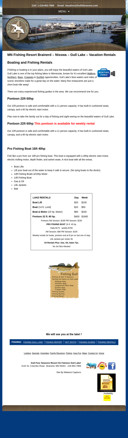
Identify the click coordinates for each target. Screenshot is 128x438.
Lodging (27, 353)
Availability (108, 393)
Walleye (91, 73)
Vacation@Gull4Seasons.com (81, 5)
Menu (62, 11)
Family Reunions (57, 353)
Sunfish (40, 77)
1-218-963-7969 (46, 5)
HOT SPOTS (70, 342)
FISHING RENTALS (107, 342)
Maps (84, 353)
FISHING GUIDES (87, 342)
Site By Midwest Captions (68, 372)
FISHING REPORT (53, 342)
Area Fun (77, 353)
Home (101, 353)
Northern (11, 77)
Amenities (44, 353)
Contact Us (93, 353)
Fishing (69, 353)
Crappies (29, 77)
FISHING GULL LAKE (33, 342)
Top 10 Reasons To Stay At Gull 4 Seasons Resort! (63, 2)
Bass (20, 77)
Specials (35, 353)
